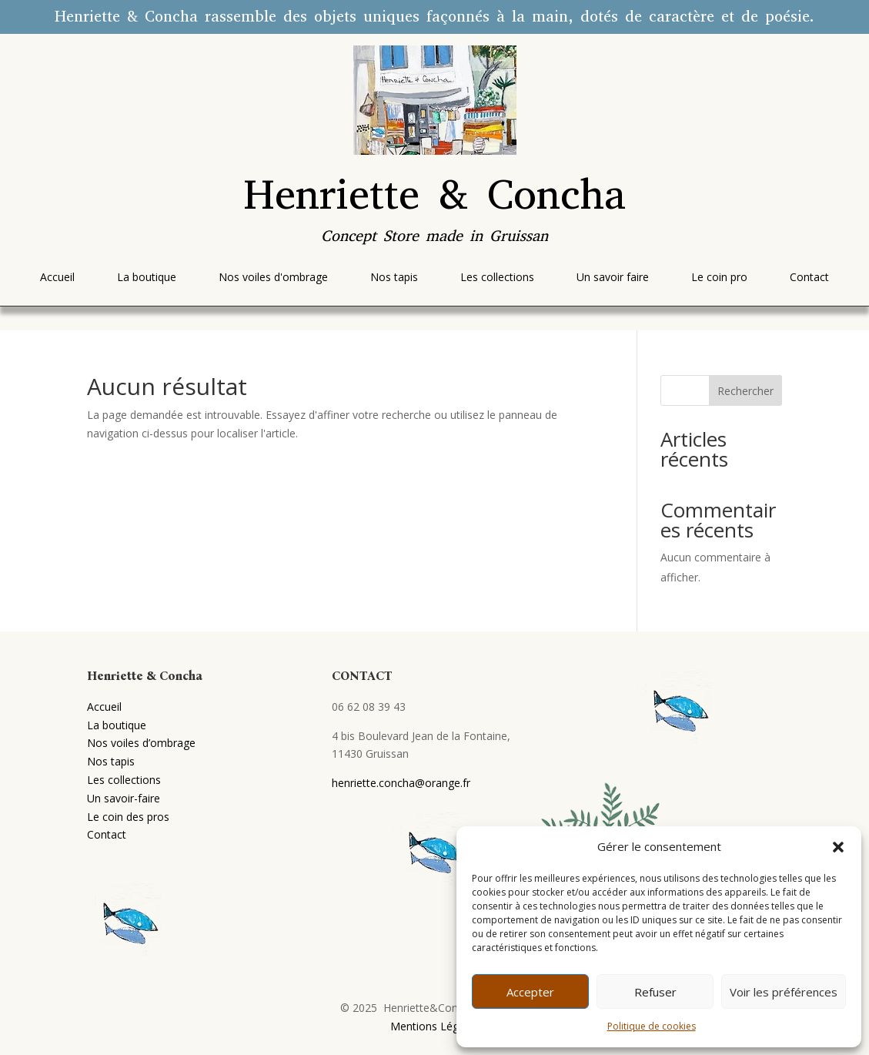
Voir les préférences (783, 992)
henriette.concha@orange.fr (401, 782)
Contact (106, 834)
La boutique (116, 725)
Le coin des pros (128, 816)
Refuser (655, 992)
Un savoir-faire (123, 798)
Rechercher (745, 390)
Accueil (104, 706)
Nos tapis (111, 761)
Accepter (530, 992)
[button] (838, 847)
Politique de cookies (651, 1026)
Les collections (124, 779)
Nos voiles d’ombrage (141, 742)
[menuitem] (57, 277)
